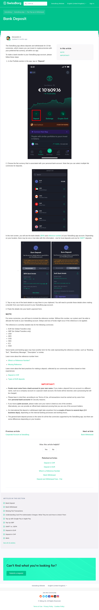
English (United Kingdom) (76, 3)
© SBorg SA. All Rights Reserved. (49, 601)
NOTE (62, 52)
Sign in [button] (92, 3)
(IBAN (42, 236)
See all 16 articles (9, 543)
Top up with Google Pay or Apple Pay (18, 519)
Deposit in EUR (49, 467)
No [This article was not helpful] (53, 449)
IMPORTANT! (64, 55)
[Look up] (35, 4)
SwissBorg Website (57, 3)
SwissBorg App (19, 12)
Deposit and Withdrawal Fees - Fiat (49, 479)
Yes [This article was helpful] (46, 449)
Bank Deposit (10, 503)
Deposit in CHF (13, 375)
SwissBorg (8, 12)
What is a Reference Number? (19, 360)
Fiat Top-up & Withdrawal (35, 12)
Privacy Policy (48, 606)
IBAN (7, 538)
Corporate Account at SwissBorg (17, 434)
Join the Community (49, 592)
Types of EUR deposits (16, 379)
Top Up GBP (10, 522)
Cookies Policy (59, 606)
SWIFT (82, 238)
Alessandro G (16, 37)
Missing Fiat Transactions (14, 511)
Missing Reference (15, 364)
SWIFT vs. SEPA (11, 526)
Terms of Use (37, 606)
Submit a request (16, 573)
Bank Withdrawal (87, 434)
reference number (54, 236)
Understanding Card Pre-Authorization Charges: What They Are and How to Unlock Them (36, 515)
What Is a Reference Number (49, 471)
